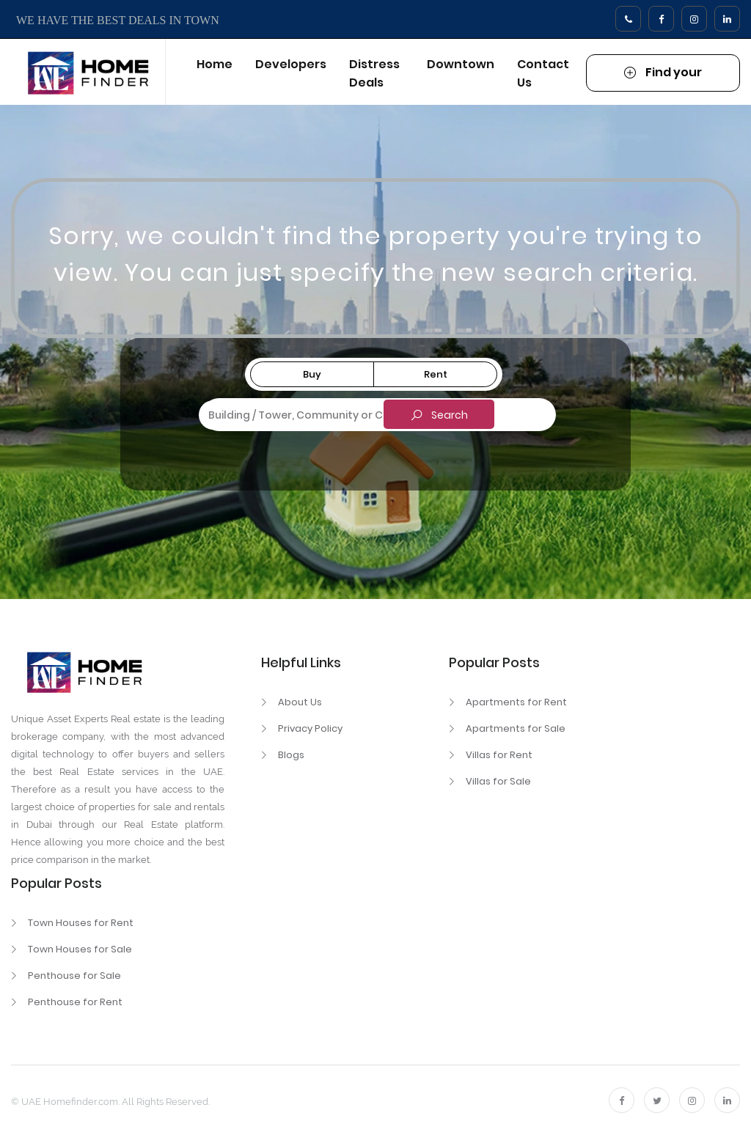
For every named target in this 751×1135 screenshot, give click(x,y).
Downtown (460, 64)
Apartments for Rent (516, 702)
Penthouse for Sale (74, 975)
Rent (435, 374)
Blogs (291, 755)
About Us (300, 702)
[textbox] (375, 412)
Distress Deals (374, 73)
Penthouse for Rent (75, 1002)
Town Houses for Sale (80, 949)
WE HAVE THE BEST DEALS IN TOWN (117, 20)
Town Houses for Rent (80, 923)
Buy (312, 374)
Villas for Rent (499, 755)
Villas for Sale (498, 781)
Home (214, 64)
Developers (290, 64)
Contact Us (543, 73)
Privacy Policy (310, 728)
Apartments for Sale (515, 728)
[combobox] (375, 415)
